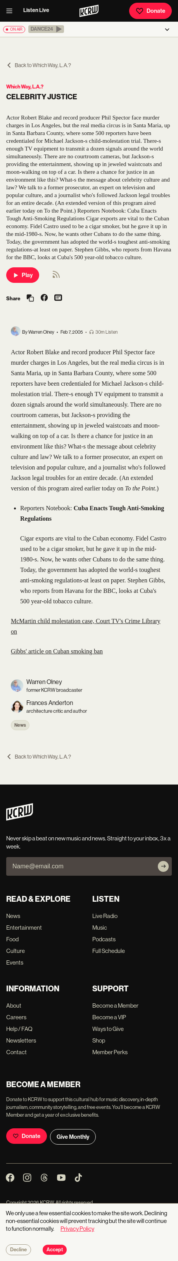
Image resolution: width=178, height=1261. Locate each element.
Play (23, 275)
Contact (16, 1052)
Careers (16, 1017)
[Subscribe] (163, 866)
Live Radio (105, 916)
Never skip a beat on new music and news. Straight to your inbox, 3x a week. (88, 842)
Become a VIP (109, 1017)
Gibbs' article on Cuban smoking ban (57, 651)
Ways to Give (108, 1028)
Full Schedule (108, 950)
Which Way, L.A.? (24, 87)
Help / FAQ (19, 1028)
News (20, 725)
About (13, 1005)
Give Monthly (73, 1136)
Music (99, 927)
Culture (15, 950)
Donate (150, 11)
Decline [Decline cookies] (18, 1250)
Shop (98, 1040)
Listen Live (36, 10)
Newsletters (21, 1040)
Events (14, 962)
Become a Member (115, 1005)
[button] (46, 29)
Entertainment (24, 927)
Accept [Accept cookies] (55, 1250)
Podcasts (104, 939)
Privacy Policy (77, 1228)
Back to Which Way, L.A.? (38, 65)
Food (12, 939)
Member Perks (110, 1052)
